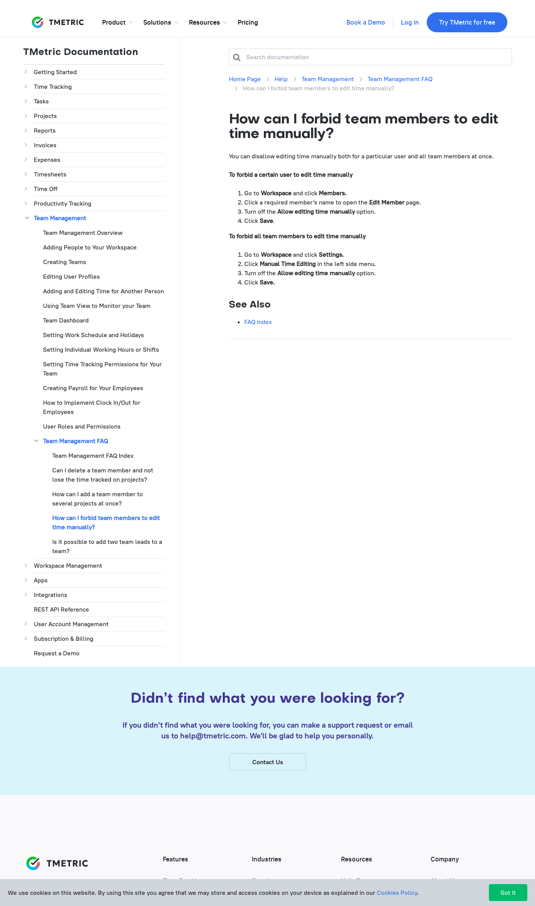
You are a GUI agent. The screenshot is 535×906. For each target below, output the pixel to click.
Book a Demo (365, 23)
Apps (41, 580)
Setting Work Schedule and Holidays (93, 335)
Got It (508, 892)
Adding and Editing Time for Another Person (103, 291)
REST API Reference (61, 609)
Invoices (45, 145)
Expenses (47, 159)
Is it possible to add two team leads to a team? (107, 546)
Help (281, 79)
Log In (410, 23)
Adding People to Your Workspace (90, 247)
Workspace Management (68, 565)
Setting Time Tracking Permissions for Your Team (102, 368)
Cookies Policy (397, 892)
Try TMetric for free (467, 23)
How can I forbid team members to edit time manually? (106, 522)
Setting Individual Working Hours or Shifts (101, 349)
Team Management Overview (83, 232)
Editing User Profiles (71, 276)
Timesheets (50, 174)
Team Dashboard (66, 320)
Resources (204, 23)
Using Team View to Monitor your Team (97, 305)
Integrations (50, 594)
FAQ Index (258, 322)
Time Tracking (53, 86)
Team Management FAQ (75, 441)
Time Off (45, 189)
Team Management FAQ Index (93, 455)
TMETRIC (57, 22)
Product (114, 23)
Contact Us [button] (267, 762)
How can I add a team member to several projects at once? (97, 498)
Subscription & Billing (63, 638)
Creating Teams (64, 262)
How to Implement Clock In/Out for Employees (91, 407)
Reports (45, 130)
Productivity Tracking (62, 203)
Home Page (245, 79)
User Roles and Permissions (82, 426)
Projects (45, 116)
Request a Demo (57, 653)
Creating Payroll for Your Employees (93, 388)
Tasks (41, 101)
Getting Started (55, 72)
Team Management (60, 218)
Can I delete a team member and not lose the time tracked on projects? (102, 474)
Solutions (157, 23)
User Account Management (71, 624)
